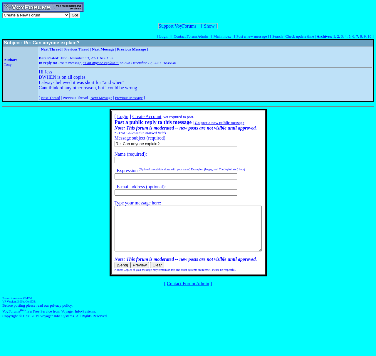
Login (163, 36)
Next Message (101, 97)
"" (101, 63)
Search (277, 36)
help (232, 169)
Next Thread (50, 97)
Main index (222, 36)
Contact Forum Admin (191, 36)
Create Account (137, 116)
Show (209, 25)
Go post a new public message (210, 122)
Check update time (299, 36)
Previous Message (128, 97)
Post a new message (251, 36)
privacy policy (61, 314)
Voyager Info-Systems (78, 320)
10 (369, 36)
